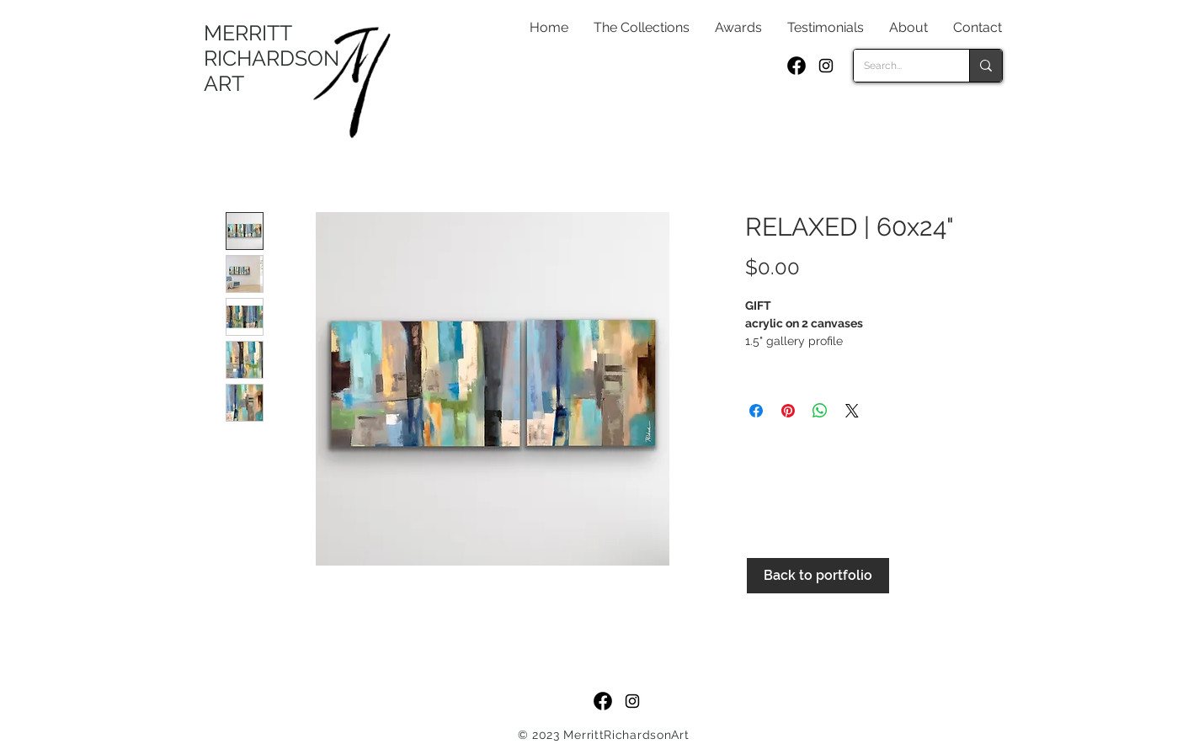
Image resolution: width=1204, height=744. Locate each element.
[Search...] (899, 66)
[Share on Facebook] (756, 411)
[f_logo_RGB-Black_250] (796, 65)
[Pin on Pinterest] (788, 411)
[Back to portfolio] (818, 575)
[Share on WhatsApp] (820, 411)
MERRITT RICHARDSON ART (271, 58)
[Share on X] (852, 411)
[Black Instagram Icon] (826, 65)
